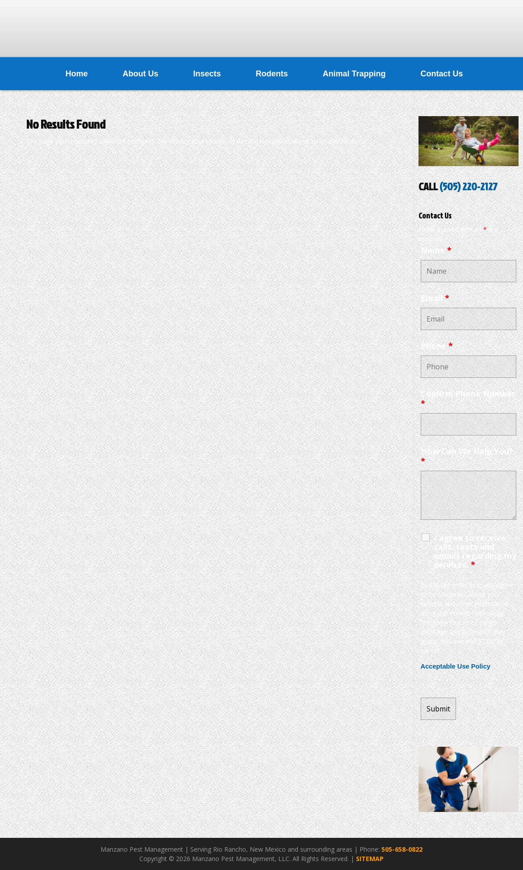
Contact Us (442, 73)
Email (435, 298)
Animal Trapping (354, 73)
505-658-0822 (402, 849)
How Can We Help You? (467, 456)
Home (76, 73)
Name (436, 250)
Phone (437, 345)
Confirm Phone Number (468, 398)
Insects (207, 73)
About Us (140, 73)
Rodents (272, 73)
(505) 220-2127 (468, 186)
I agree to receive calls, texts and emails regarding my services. (475, 551)
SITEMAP (370, 858)
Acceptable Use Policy (455, 666)
